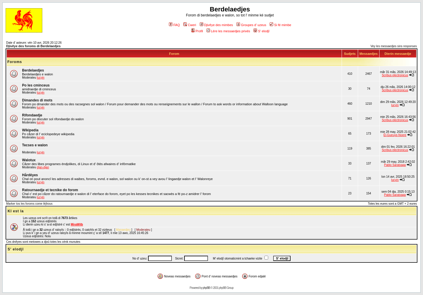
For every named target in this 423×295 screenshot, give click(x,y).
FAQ (174, 25)
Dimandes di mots (37, 100)
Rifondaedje (32, 115)
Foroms (14, 62)
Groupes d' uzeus (251, 25)
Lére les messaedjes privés (228, 31)
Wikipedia (30, 130)
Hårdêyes (30, 175)
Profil (197, 31)
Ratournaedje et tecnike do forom (50, 190)
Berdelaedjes (33, 70)
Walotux (29, 160)
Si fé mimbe (280, 25)
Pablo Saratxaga (395, 165)
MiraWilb (77, 224)
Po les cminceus (36, 85)
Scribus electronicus (395, 75)
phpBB (206, 287)
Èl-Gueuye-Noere (395, 135)
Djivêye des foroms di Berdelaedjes (33, 46)
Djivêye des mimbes (216, 25)
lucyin (41, 77)
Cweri (189, 25)
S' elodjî (261, 31)
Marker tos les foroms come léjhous (29, 203)
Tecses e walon (35, 145)
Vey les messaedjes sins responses (393, 46)
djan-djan (43, 167)
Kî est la (16, 211)
